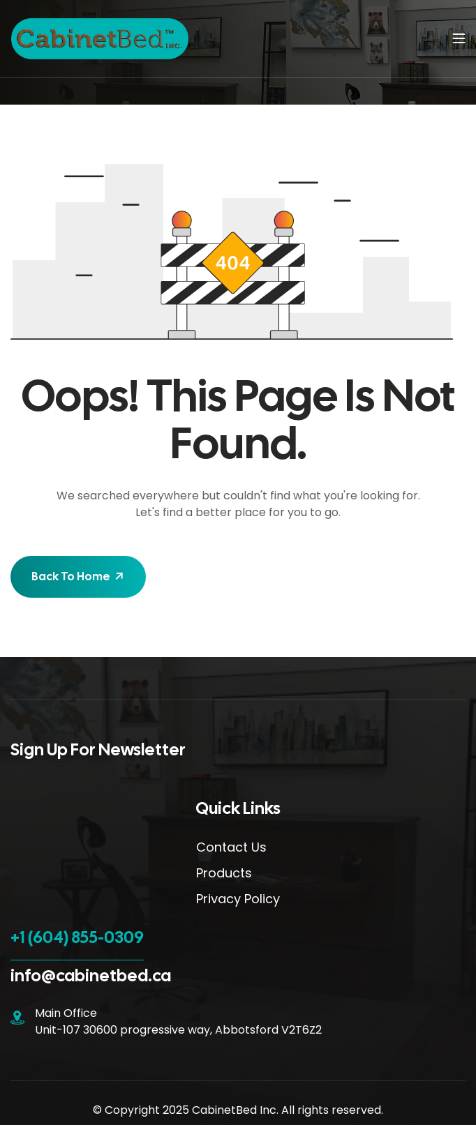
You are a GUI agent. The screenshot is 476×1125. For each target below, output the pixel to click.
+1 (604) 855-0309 (77, 937)
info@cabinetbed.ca (90, 975)
